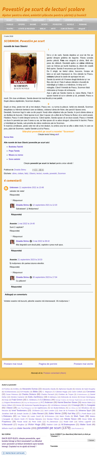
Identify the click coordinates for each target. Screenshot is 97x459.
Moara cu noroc (16, 155)
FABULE (9, 24)
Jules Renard (38, 413)
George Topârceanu (76, 400)
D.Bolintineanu (82, 394)
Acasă (8, 20)
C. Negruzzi (47, 392)
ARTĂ (53, 29)
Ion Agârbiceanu (40, 408)
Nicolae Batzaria (35, 419)
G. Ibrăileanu (32, 400)
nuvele (45, 173)
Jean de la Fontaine (67, 411)
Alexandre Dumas (30, 389)
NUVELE (70, 24)
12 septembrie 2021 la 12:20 (45, 205)
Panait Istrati (22, 422)
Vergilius (21, 425)
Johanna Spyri (84, 410)
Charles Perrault (47, 394)
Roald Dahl (68, 422)
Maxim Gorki (19, 419)
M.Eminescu (49, 416)
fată (26, 173)
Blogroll (82, 29)
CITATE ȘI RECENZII (26, 29)
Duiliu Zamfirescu (35, 397)
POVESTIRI (57, 24)
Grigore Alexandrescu (12, 402)
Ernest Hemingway (87, 397)
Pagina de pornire (48, 364)
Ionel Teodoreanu (19, 410)
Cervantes (90, 392)
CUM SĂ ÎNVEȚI (67, 29)
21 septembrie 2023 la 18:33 (30, 260)
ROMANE (83, 24)
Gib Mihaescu (90, 400)
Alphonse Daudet (65, 389)
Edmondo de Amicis (69, 397)
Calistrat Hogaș (61, 392)
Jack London (49, 411)
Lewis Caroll (36, 416)
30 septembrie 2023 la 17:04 (45, 277)
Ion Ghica (72, 408)
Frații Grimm (17, 400)
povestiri (53, 173)
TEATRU (9, 29)
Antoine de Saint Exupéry (85, 389)
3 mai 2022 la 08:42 (41, 241)
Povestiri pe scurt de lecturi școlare (43, 9)
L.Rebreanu (7, 416)
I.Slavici (32, 173)
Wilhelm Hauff (7, 428)
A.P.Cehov (6, 389)
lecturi (39, 173)
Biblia (35, 392)
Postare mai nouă (13, 364)
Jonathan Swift (7, 414)
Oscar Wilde (87, 419)
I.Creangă (75, 405)
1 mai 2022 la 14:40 (26, 224)
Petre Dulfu (36, 422)
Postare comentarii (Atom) (54, 373)
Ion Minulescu (83, 408)
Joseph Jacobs (23, 414)
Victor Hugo (34, 424)
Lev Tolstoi (22, 416)
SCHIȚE (44, 24)
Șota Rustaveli (76, 428)
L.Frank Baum (86, 414)
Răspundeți (15, 195)
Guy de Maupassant (31, 402)
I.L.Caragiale (89, 405)
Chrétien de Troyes (65, 394)
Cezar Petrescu (12, 394)
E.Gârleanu (52, 397)
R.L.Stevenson (52, 422)
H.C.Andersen (47, 402)
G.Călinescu (45, 400)
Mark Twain (79, 416)
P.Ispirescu (6, 422)
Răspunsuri (18, 200)
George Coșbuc (60, 400)
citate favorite (24, 428)
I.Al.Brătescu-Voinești (58, 405)
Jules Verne (54, 413)
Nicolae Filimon (53, 419)
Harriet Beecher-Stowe (67, 402)
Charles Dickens (29, 394)
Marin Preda (65, 416)
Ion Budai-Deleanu (58, 408)
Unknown (14, 187)
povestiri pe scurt (49, 428)
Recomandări (22, 20)
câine (14, 173)
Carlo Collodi (77, 392)
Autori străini (54, 20)
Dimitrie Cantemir (18, 397)
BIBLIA (43, 29)
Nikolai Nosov (70, 419)
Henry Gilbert (7, 405)
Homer (18, 405)
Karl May (72, 413)
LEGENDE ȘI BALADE (74, 20)
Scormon (62, 173)
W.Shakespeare (68, 424)
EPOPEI (21, 24)
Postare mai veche (83, 364)
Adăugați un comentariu (16, 294)
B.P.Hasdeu (25, 392)
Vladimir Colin (51, 425)
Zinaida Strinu (22, 205)
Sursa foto (8, 137)
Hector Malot (87, 402)
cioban (20, 173)
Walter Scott (85, 424)
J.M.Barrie (36, 411)
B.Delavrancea (10, 392)
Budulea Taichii (16, 147)
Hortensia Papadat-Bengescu (35, 405)
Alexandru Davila (49, 389)
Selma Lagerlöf (84, 422)
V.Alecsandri (7, 424)
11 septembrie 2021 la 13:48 (31, 187)
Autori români (38, 20)
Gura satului (14, 159)
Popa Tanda (14, 151)
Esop (6, 400)
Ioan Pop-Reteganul (24, 408)
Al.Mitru (16, 389)
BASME (33, 24)
